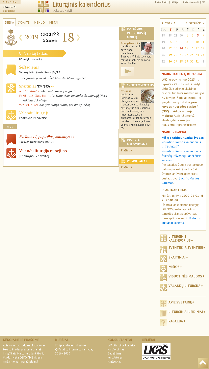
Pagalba (175, 321)
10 (197, 42)
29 (175, 35)
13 (175, 48)
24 (197, 55)
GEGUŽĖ (195, 23)
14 (181, 48)
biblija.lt (176, 2)
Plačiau (125, 150)
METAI (53, 22)
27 (175, 61)
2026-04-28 (9, 7)
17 (197, 48)
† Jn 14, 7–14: (29, 105)
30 (181, 35)
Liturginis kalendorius (179, 238)
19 (163, 42)
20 (163, 48)
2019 (168, 23)
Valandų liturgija (184, 285)
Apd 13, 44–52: (30, 91)
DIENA (9, 22)
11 (202, 42)
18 (163, 35)
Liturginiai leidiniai (185, 311)
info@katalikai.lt (13, 353)
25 (202, 55)
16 (191, 48)
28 (170, 35)
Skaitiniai (34, 86)
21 (163, 55)
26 (170, 61)
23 (191, 55)
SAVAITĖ (24, 22)
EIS (203, 2)
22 (186, 55)
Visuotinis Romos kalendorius (181, 151)
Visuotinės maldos (185, 276)
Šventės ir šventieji (185, 247)
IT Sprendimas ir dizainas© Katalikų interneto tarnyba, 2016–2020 (73, 349)
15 (186, 48)
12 (170, 48)
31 (197, 61)
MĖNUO (39, 22)
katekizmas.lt (191, 2)
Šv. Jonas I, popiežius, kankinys (44, 136)
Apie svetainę (180, 302)
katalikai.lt (161, 2)
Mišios (174, 266)
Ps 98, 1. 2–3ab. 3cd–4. (35, 96)
